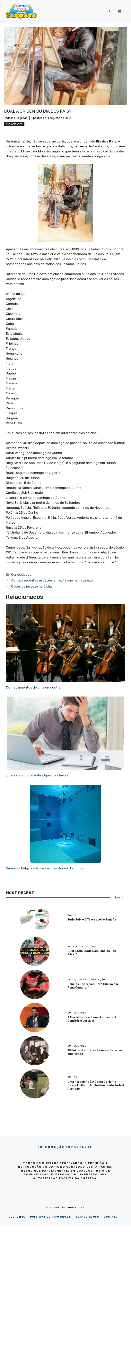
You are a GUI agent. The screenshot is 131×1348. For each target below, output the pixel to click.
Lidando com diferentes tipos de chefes (37, 775)
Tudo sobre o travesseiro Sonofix (91, 919)
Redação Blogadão (15, 118)
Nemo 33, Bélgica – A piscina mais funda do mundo (45, 868)
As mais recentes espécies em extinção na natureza (52, 580)
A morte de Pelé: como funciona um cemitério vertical (92, 1018)
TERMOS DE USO (87, 1216)
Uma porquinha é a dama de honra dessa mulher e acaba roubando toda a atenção (95, 1085)
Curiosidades (14, 124)
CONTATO (110, 1216)
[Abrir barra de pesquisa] (109, 11)
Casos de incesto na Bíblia (31, 586)
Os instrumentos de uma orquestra (33, 687)
